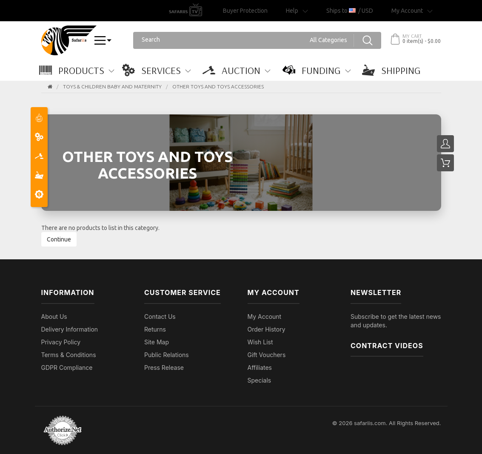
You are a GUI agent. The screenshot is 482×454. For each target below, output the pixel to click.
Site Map (156, 342)
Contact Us (160, 316)
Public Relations (166, 354)
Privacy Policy (61, 342)
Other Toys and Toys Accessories (218, 86)
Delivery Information (69, 329)
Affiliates (260, 367)
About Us (54, 316)
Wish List (260, 342)
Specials (259, 380)
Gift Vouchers (267, 354)
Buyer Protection (245, 11)
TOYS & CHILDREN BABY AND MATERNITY (112, 86)
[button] (81, 70)
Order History (266, 329)
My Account (265, 316)
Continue (59, 239)
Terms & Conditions (68, 354)
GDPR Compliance (67, 367)
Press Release (164, 367)
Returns (155, 329)
